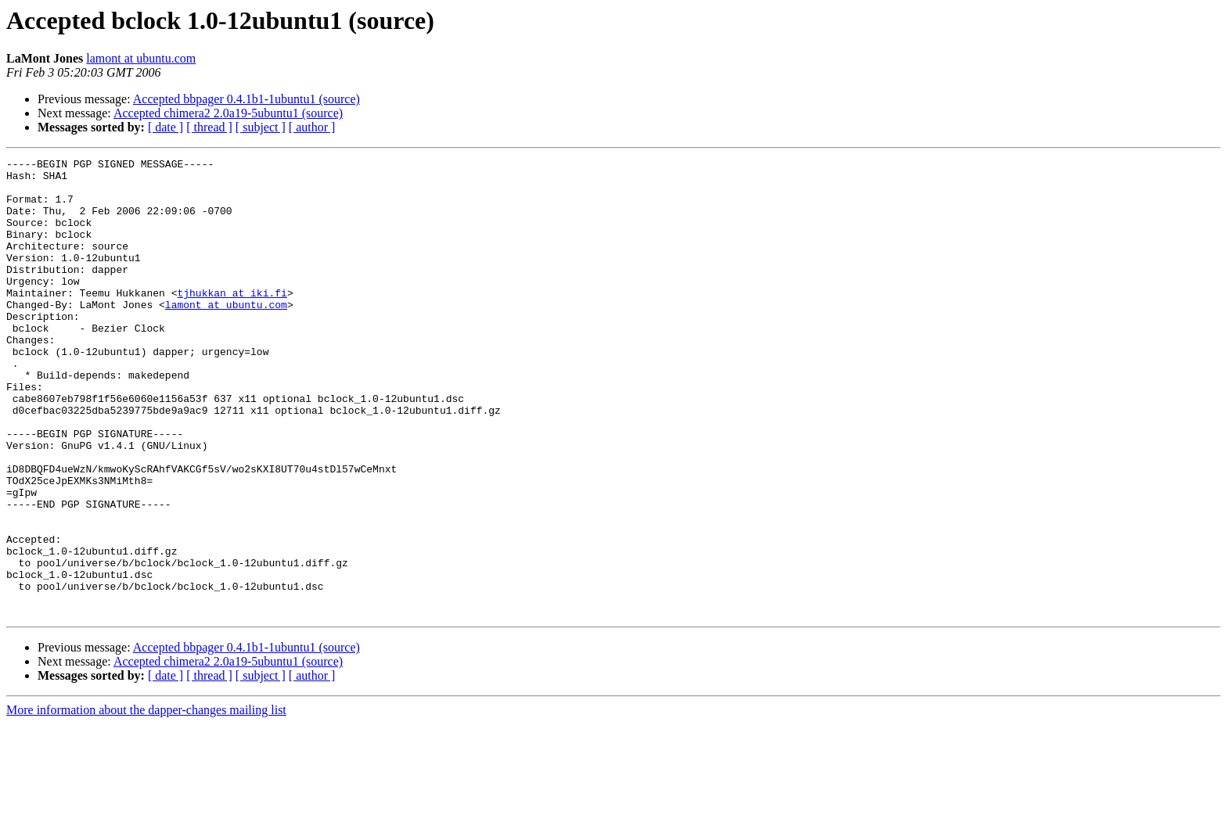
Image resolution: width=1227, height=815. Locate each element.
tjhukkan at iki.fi (231, 321)
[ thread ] (209, 127)
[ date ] (165, 127)
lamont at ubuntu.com (141, 58)
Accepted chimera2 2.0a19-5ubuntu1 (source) (228, 113)
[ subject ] (261, 127)
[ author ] (312, 127)
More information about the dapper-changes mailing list (146, 801)
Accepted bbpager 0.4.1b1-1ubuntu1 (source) (246, 99)
